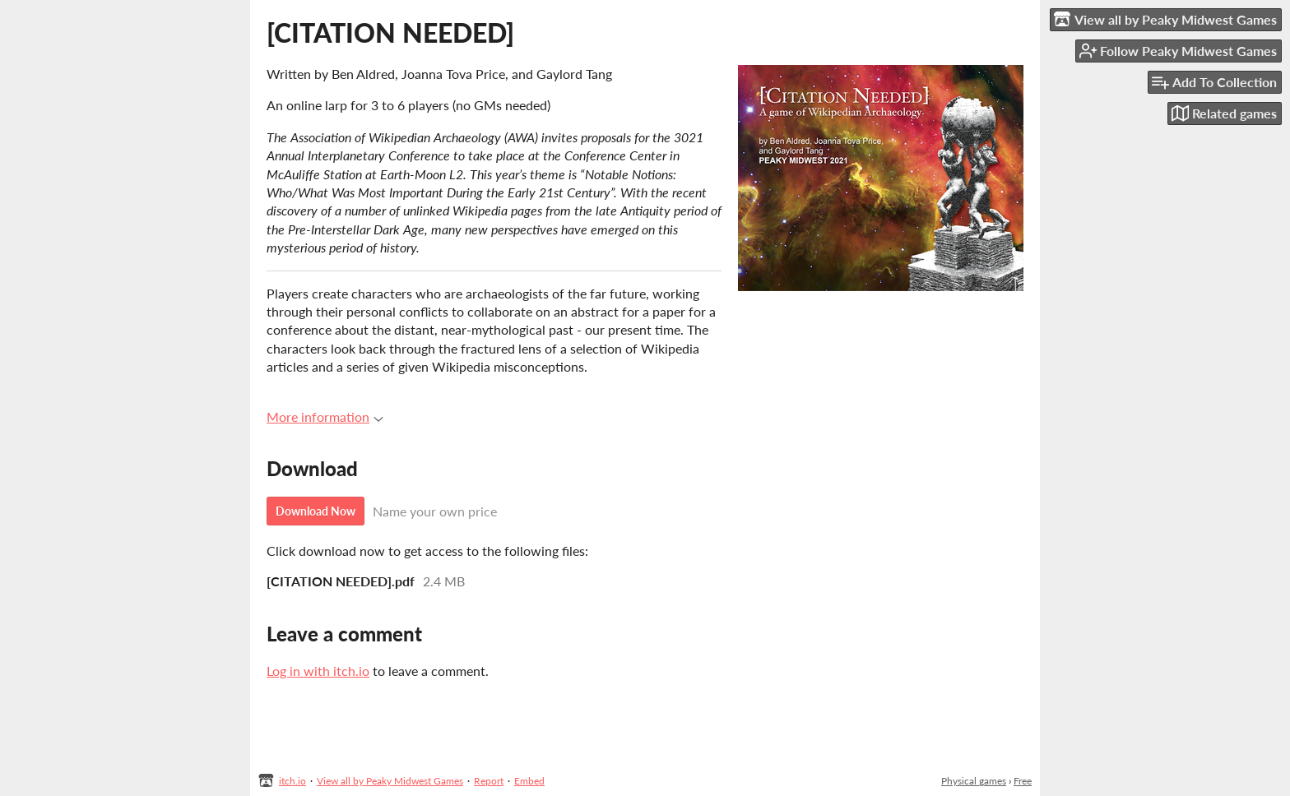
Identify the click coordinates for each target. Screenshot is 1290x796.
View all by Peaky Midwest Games (390, 781)
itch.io (292, 781)
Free (1023, 781)
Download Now (315, 511)
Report (488, 781)
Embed (529, 781)
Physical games (973, 781)
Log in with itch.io (318, 670)
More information (325, 416)
